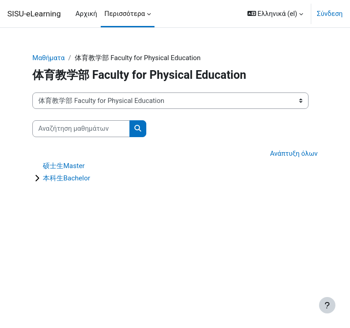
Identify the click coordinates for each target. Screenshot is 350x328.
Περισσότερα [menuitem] (124, 14)
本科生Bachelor (66, 178)
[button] (275, 13)
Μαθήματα (48, 58)
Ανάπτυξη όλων (294, 153)
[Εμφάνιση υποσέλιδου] (327, 305)
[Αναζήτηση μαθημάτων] (81, 128)
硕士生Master (64, 166)
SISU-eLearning (34, 13)
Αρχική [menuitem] (86, 14)
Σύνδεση (330, 14)
